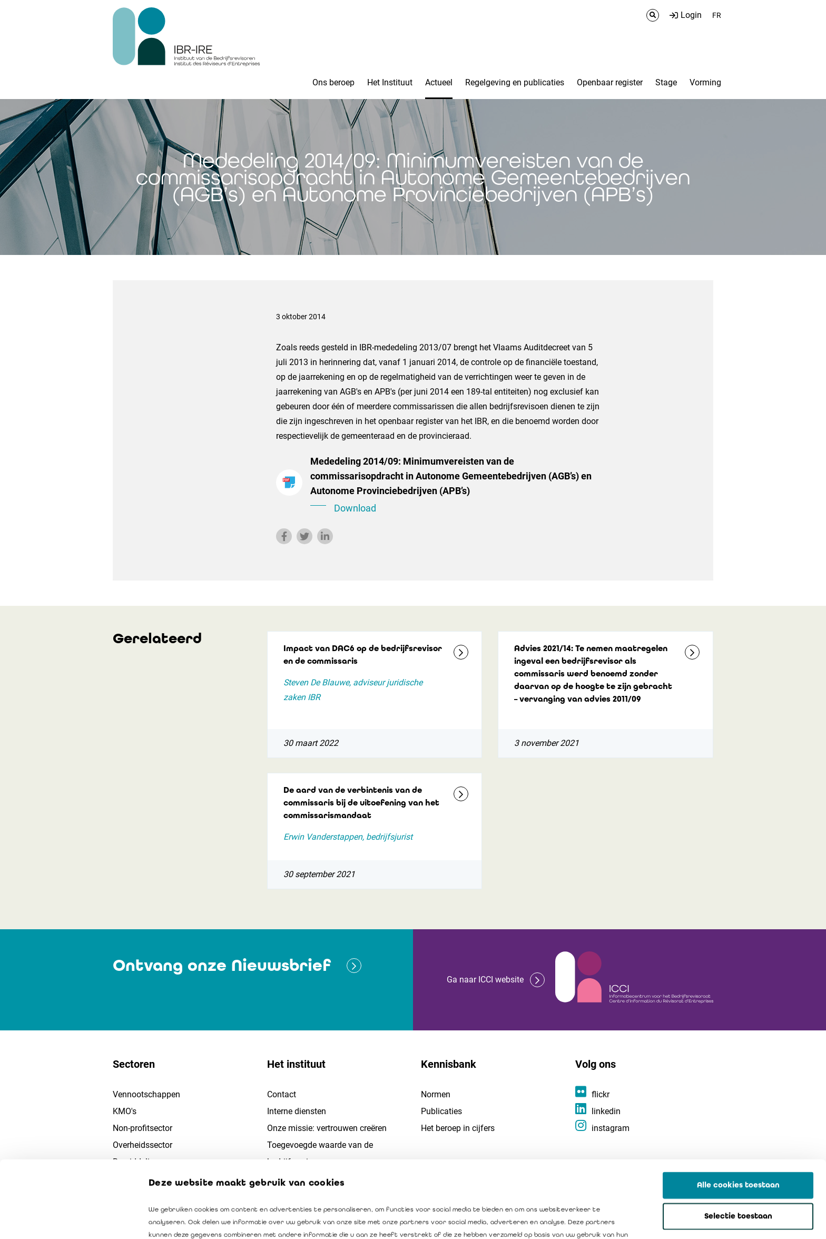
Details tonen (601, 1218)
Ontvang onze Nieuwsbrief (222, 965)
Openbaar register (610, 82)
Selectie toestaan (738, 1139)
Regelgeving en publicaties (514, 82)
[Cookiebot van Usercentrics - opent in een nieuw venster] (68, 1218)
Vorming (705, 82)
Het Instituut (389, 82)
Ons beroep (333, 82)
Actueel (439, 82)
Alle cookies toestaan (738, 1108)
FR (716, 15)
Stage (666, 82)
